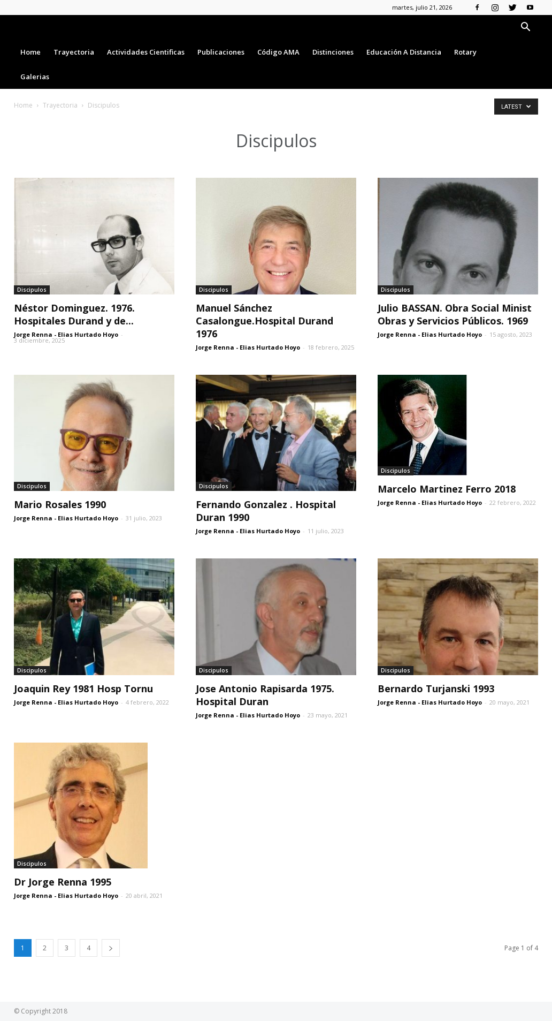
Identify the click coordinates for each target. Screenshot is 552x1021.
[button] (525, 28)
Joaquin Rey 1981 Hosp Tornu (83, 688)
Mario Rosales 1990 (60, 504)
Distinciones (333, 52)
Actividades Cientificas (146, 52)
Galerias (34, 76)
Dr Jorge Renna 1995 (62, 881)
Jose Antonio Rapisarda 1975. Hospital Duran (265, 695)
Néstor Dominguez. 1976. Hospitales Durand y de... (74, 314)
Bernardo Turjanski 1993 (436, 688)
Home (30, 52)
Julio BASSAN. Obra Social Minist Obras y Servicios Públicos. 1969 (455, 314)
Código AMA (278, 52)
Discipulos (32, 289)
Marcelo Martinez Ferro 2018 (447, 488)
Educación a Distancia (403, 52)
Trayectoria (73, 52)
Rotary (465, 52)
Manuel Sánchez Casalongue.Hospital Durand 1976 (264, 320)
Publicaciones (220, 52)
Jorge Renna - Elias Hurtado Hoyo (66, 334)
